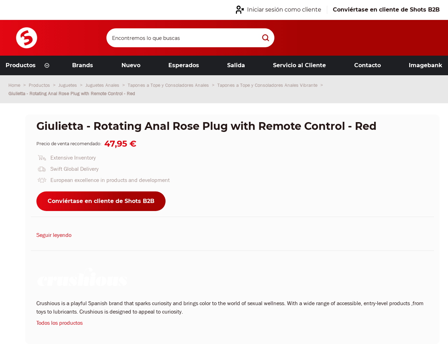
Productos (40, 85)
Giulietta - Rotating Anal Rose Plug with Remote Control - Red (71, 93)
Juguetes (68, 85)
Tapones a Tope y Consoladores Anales (169, 85)
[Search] (190, 38)
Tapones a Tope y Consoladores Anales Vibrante (268, 85)
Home (15, 85)
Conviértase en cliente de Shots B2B (101, 201)
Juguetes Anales (103, 85)
